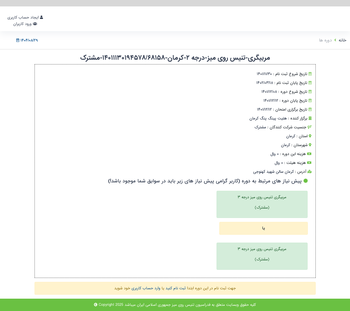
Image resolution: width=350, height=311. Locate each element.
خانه (342, 40)
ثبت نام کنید (176, 288)
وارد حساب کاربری (145, 288)
